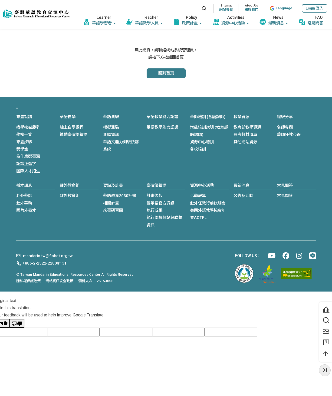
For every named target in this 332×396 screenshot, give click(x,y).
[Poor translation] (17, 323)
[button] (314, 8)
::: (194, 8)
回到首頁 (166, 73)
